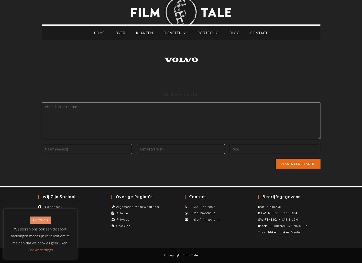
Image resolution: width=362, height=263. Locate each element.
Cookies (123, 226)
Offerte (121, 213)
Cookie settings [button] (40, 249)
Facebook (53, 207)
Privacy (123, 219)
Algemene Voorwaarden (137, 207)
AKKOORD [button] (40, 220)
